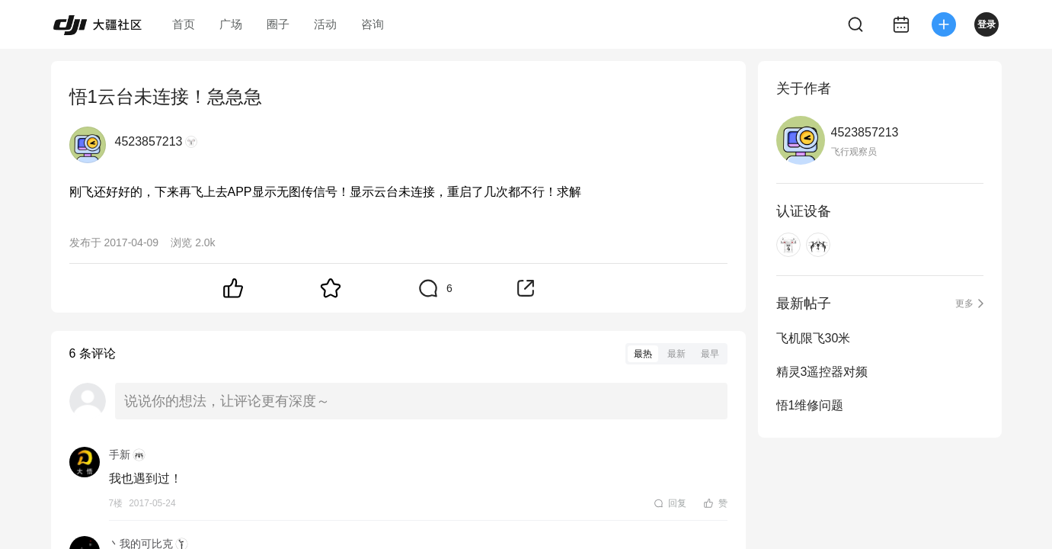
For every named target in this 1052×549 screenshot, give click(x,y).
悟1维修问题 (810, 405)
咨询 (372, 24)
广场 (230, 24)
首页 (183, 24)
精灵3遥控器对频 (822, 371)
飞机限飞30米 (813, 338)
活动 (325, 24)
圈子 (278, 24)
